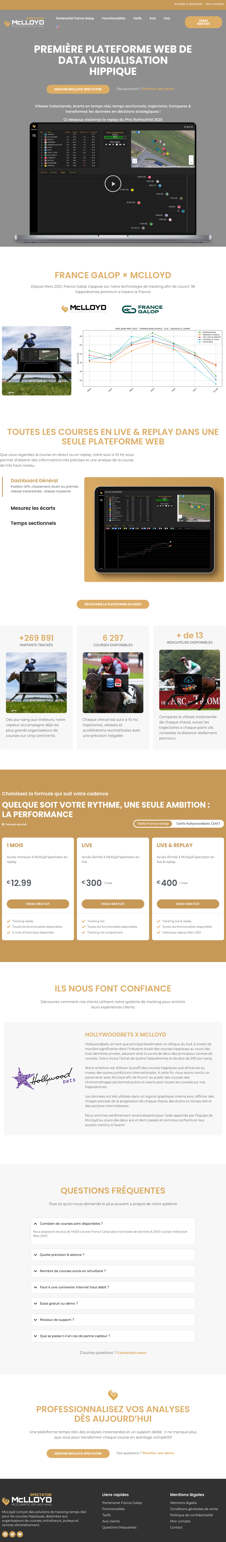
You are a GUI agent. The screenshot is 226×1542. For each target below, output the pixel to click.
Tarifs (137, 18)
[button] (113, 184)
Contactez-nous (131, 1353)
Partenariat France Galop (75, 18)
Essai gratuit (38, 904)
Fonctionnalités (113, 18)
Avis (153, 18)
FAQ (167, 18)
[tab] (153, 824)
